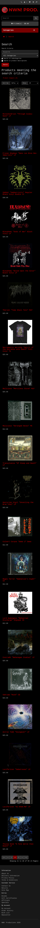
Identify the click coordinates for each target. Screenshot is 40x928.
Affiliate (6, 900)
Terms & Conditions (10, 880)
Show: (25, 83)
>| (26, 857)
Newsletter (6, 915)
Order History (7, 910)
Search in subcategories (11, 58)
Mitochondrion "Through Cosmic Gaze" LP (17, 115)
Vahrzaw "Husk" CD (11, 695)
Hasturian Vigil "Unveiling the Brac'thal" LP (18, 503)
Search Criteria (7, 48)
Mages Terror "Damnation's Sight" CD (19, 580)
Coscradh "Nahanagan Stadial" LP (18, 657)
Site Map (5, 890)
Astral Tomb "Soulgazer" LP (16, 732)
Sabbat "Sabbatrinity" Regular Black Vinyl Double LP (17, 193)
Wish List (6, 913)
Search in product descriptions (14, 61)
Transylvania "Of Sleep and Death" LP (19, 464)
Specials (5, 902)
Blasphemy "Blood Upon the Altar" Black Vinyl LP (19, 272)
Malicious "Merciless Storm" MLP (18, 389)
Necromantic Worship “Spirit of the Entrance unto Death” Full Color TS (18, 349)
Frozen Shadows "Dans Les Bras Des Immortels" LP (19, 154)
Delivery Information (11, 876)
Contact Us (6, 886)
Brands (4, 896)
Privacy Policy (8, 878)
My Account (6, 908)
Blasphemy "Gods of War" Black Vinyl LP (17, 233)
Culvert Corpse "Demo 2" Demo (17, 542)
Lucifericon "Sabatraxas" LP (16, 769)
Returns (5, 888)
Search (11, 37)
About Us (5, 873)
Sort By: (6, 83)
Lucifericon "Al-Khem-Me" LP (16, 807)
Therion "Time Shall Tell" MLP (17, 310)
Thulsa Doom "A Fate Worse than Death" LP (18, 845)
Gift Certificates (9, 898)
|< (4, 857)
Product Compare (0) (10, 78)
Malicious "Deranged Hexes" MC (17, 426)
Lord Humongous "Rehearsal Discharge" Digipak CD (15, 619)
